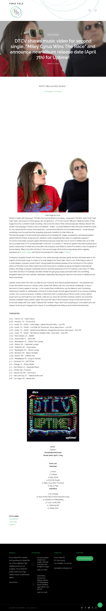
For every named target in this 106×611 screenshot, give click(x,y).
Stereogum (49, 91)
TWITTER (13, 522)
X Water (67, 252)
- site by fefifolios (31, 608)
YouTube (58, 91)
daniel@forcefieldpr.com (63, 568)
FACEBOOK (13, 519)
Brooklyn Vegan (26, 252)
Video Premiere (53, 35)
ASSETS (12, 525)
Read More (13, 582)
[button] (96, 10)
